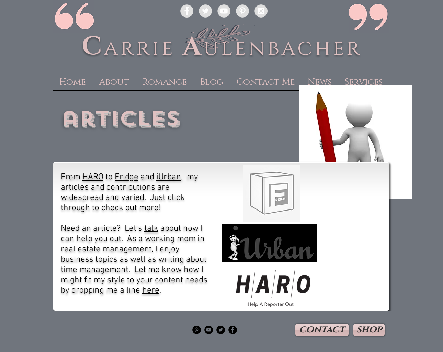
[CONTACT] (322, 330)
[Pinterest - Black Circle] (196, 330)
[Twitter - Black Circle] (220, 330)
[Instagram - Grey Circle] (261, 11)
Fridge (126, 177)
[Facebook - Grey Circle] (186, 11)
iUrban (168, 177)
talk (151, 229)
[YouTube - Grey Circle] (223, 11)
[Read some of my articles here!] (269, 243)
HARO (92, 177)
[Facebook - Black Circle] (232, 330)
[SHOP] (369, 330)
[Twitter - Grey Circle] (205, 11)
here (150, 290)
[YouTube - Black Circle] (208, 330)
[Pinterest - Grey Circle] (242, 11)
